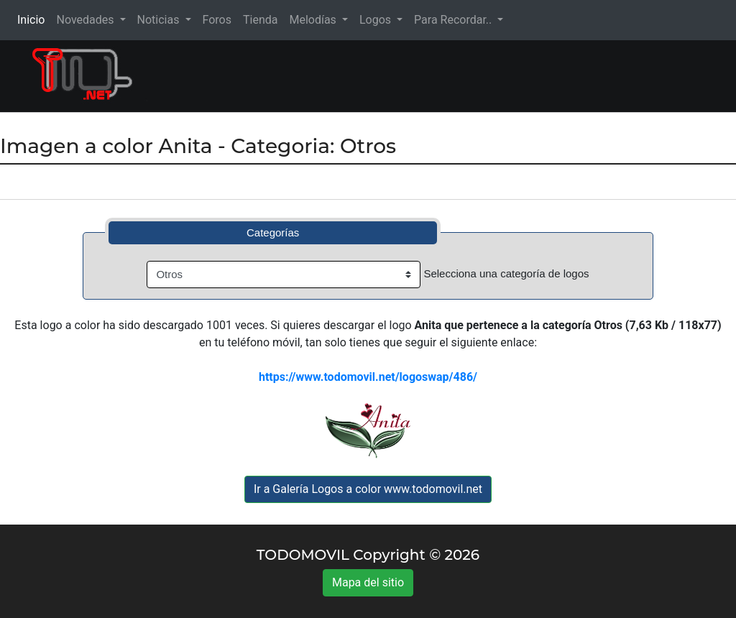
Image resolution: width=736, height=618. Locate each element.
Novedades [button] (86, 20)
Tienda (260, 20)
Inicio (33, 19)
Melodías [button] (314, 20)
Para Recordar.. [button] (454, 20)
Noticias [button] (160, 20)
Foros (217, 20)
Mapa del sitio (368, 582)
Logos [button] (376, 20)
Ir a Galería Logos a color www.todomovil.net (368, 489)
